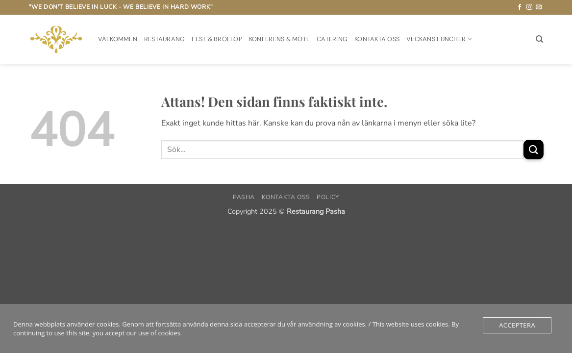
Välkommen (117, 39)
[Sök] (539, 39)
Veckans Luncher (439, 39)
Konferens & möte (279, 39)
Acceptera (517, 325)
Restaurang (164, 39)
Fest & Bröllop (217, 39)
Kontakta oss (376, 39)
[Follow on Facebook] (519, 7)
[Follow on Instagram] (529, 7)
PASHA (244, 197)
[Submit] (533, 149)
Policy (328, 197)
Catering (332, 39)
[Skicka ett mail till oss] (539, 7)
